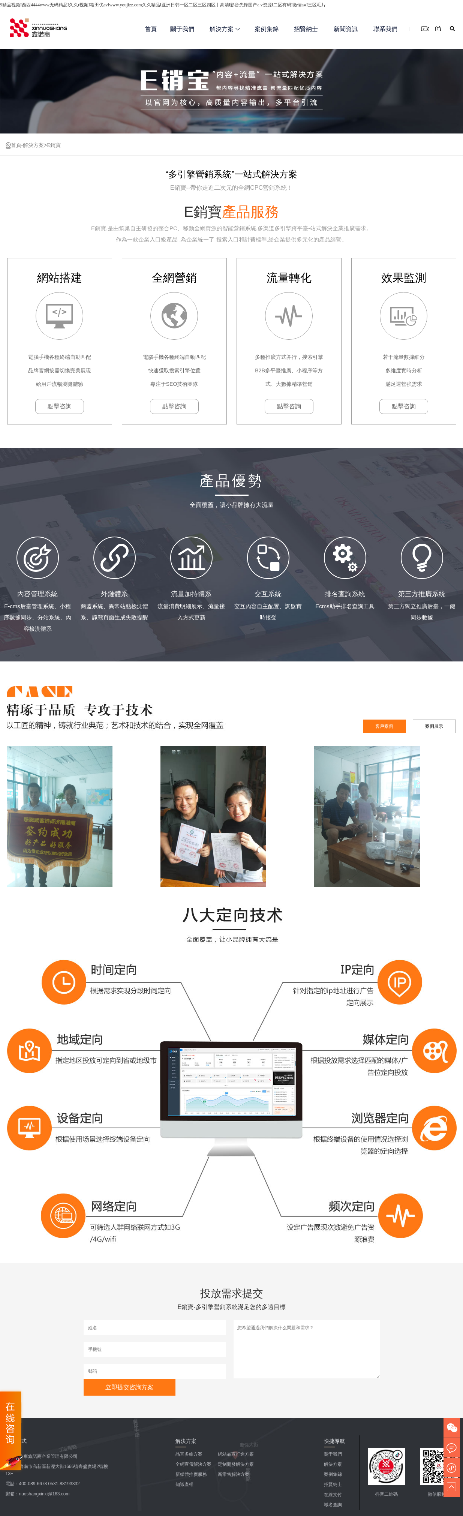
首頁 (151, 29)
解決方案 (225, 29)
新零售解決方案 (233, 1474)
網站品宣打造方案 (236, 1454)
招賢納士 (306, 29)
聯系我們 (385, 29)
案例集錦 (267, 29)
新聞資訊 (346, 29)
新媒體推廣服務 (191, 1474)
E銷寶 (54, 145)
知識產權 (184, 1484)
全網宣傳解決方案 (193, 1464)
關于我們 (182, 29)
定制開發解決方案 (236, 1464)
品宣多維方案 (188, 1454)
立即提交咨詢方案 (129, 1387)
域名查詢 (333, 1504)
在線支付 (333, 1494)
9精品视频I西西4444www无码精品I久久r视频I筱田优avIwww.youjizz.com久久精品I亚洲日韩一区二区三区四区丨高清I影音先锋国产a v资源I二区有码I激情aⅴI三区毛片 (163, 4)
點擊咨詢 (60, 406)
